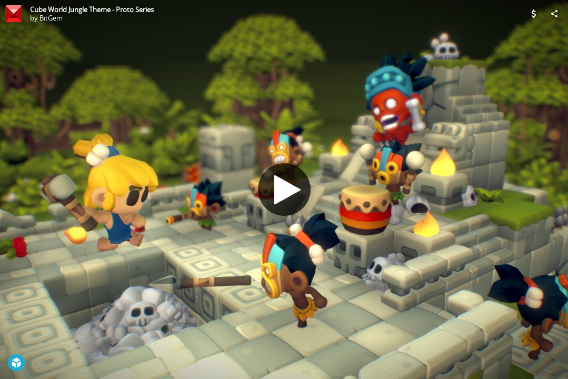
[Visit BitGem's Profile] (13, 13)
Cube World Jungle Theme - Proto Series (92, 9)
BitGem (51, 18)
